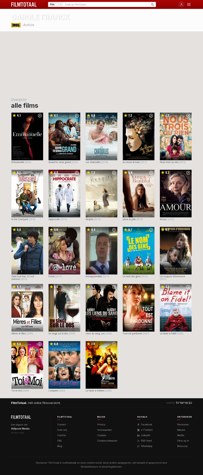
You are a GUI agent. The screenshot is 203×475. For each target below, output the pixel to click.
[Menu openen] (189, 4)
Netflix (180, 435)
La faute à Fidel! (168, 333)
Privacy (101, 424)
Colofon (61, 435)
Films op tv (183, 440)
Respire (89, 219)
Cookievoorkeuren (107, 440)
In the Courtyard (19, 219)
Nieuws (181, 429)
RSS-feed (144, 440)
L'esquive (53, 390)
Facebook (144, 424)
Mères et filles (18, 333)
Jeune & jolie (129, 219)
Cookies (101, 435)
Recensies (183, 424)
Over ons (62, 429)
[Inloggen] (181, 4)
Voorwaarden (104, 429)
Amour (163, 219)
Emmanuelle (17, 162)
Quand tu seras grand (60, 162)
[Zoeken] (152, 4)
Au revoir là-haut (131, 162)
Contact (61, 424)
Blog (59, 446)
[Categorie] (55, 4)
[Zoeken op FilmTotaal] (106, 4)
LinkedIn (143, 435)
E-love (52, 276)
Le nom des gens (132, 276)
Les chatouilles (93, 162)
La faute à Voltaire (95, 390)
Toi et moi (16, 390)
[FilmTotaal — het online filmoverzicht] (21, 417)
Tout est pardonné (132, 333)
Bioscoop (182, 446)
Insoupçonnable (94, 276)
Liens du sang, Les (95, 333)
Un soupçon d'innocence (172, 276)
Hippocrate (54, 219)
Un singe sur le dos (58, 333)
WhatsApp (144, 446)
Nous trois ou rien (169, 162)
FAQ (59, 440)
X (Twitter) (145, 429)
